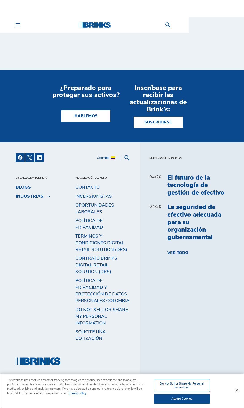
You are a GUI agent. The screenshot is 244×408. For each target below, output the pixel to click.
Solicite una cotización (90, 335)
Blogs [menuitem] (23, 187)
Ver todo (177, 253)
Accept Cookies (181, 398)
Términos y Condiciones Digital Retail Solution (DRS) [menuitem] (101, 243)
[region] (122, 391)
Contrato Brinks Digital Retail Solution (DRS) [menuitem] (96, 265)
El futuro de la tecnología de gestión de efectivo (195, 185)
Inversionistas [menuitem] (93, 196)
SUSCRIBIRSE (158, 122)
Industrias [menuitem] (29, 196)
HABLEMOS (85, 116)
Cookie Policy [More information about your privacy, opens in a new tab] (77, 393)
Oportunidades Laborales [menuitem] (94, 208)
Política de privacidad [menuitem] (89, 224)
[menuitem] (223, 25)
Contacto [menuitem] (87, 187)
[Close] (237, 390)
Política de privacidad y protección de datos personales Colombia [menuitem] (102, 290)
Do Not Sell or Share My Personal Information (101, 316)
